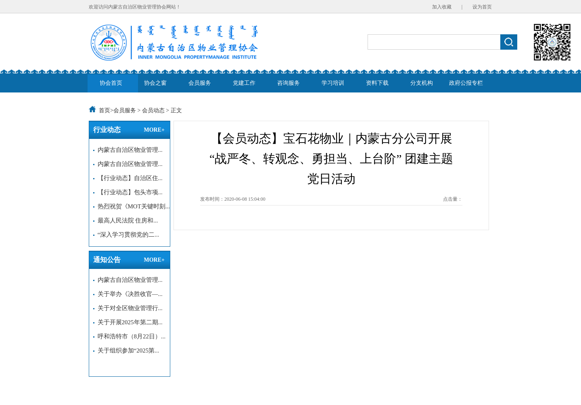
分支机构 (421, 83)
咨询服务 (288, 83)
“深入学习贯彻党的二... (126, 234)
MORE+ (154, 130)
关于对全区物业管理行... (128, 308)
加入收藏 (441, 7)
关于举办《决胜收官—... (128, 294)
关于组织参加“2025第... (126, 350)
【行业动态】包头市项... (128, 192)
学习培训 (333, 83)
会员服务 (199, 83)
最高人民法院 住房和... (125, 220)
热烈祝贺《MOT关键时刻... (131, 206)
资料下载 (377, 83)
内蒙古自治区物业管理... (128, 150)
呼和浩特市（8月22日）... (129, 336)
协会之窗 (155, 83)
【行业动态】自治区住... (128, 178)
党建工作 (244, 83)
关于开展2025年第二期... (128, 322)
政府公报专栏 (466, 83)
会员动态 (153, 110)
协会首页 (111, 83)
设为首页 (482, 7)
